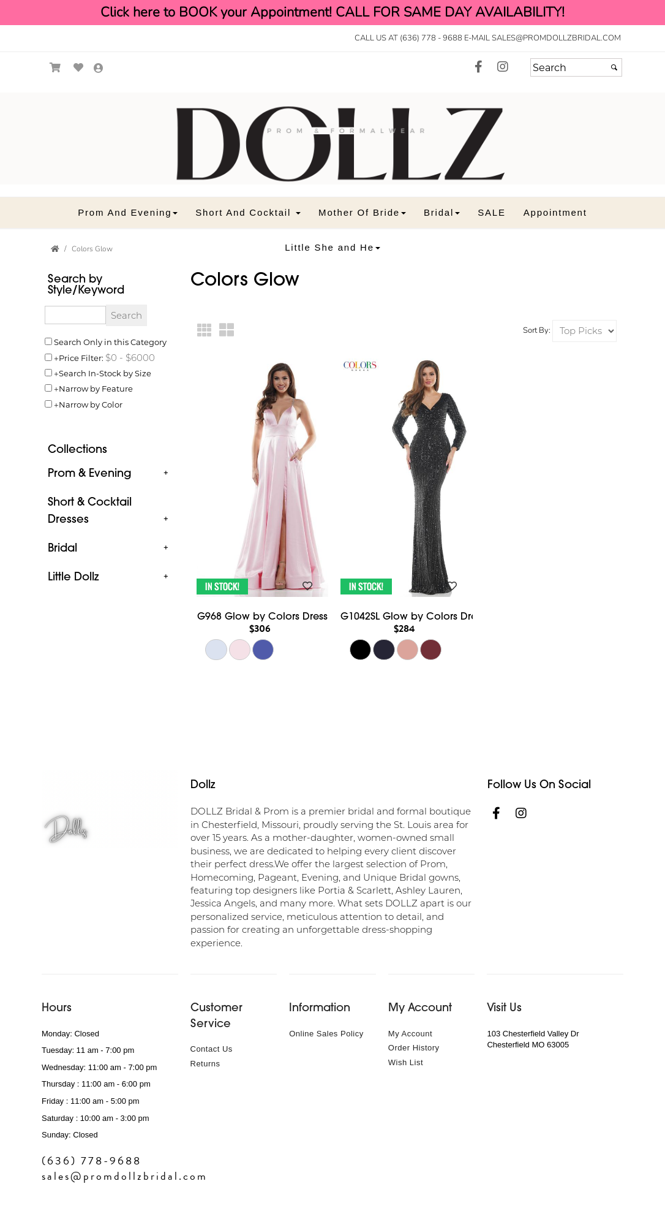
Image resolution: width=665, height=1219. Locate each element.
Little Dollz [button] (73, 576)
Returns (205, 1063)
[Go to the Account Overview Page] (98, 69)
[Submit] (614, 67)
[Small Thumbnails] (204, 331)
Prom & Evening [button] (90, 473)
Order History (414, 1047)
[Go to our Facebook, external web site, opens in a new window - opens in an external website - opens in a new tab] (478, 67)
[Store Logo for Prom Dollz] (332, 138)
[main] (407, 500)
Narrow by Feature (96, 388)
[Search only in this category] (48, 341)
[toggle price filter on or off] (48, 357)
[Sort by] (584, 331)
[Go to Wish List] (78, 67)
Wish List (405, 1062)
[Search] (576, 67)
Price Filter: (81, 357)
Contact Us (211, 1049)
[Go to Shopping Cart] (55, 67)
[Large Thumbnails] (227, 331)
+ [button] (165, 472)
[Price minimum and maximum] (129, 357)
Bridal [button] (62, 548)
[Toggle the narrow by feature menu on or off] (48, 388)
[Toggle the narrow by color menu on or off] (48, 404)
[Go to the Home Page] (55, 249)
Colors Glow (92, 249)
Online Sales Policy (326, 1033)
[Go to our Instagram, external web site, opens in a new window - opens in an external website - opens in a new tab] (503, 67)
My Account (410, 1033)
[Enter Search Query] (75, 315)
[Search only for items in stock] (48, 372)
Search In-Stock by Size (105, 373)
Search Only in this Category (110, 341)
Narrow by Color (90, 404)
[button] (127, 212)
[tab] (110, 473)
